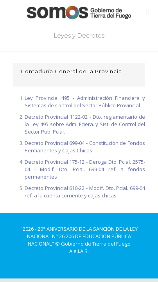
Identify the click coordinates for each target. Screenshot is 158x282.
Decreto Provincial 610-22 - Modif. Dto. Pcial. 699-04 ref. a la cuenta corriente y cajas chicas (85, 191)
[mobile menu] (147, 11)
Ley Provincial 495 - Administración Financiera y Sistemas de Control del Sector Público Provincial (85, 101)
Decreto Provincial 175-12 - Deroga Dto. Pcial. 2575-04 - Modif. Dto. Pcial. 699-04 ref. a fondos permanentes (85, 169)
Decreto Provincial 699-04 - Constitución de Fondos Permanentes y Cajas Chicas (85, 146)
